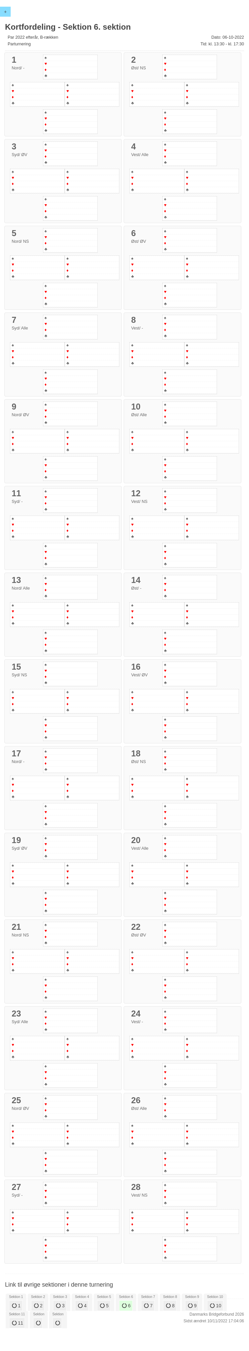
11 (17, 1323)
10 (215, 1305)
